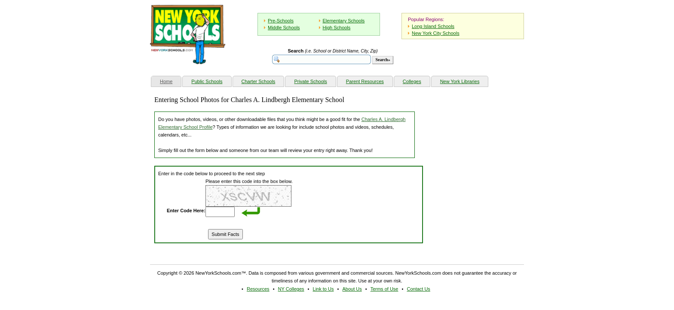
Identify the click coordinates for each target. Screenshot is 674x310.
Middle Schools (284, 27)
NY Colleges (291, 288)
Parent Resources (365, 81)
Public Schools (206, 81)
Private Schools (310, 81)
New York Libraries (460, 81)
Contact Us (418, 288)
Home (170, 80)
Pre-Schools (281, 20)
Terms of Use (384, 288)
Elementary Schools (344, 20)
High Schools (337, 27)
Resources (258, 288)
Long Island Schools (433, 26)
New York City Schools (436, 33)
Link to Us (323, 288)
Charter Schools (259, 81)
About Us (352, 288)
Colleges (412, 81)
